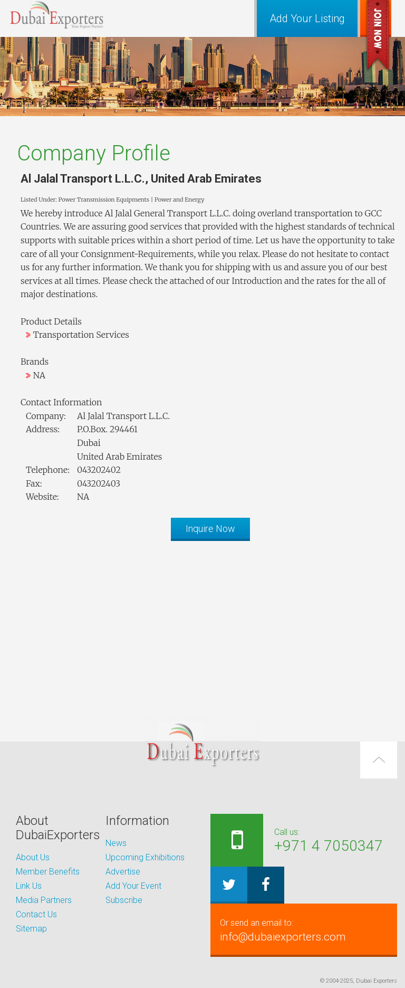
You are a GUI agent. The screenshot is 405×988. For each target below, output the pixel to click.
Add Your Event (133, 886)
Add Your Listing (307, 18)
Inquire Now (210, 528)
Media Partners (44, 900)
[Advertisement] (202, 623)
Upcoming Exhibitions (145, 857)
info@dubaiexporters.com (304, 930)
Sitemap (31, 929)
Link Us (29, 886)
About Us (33, 857)
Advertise (122, 872)
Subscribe (123, 900)
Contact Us (36, 914)
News (116, 843)
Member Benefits (48, 872)
